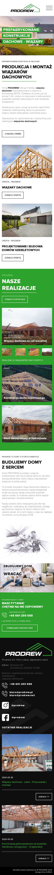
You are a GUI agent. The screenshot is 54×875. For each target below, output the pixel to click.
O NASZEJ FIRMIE (13, 134)
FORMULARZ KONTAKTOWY (20, 628)
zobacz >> (44, 796)
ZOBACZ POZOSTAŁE (15, 299)
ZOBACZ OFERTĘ (13, 195)
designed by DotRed (43, 872)
